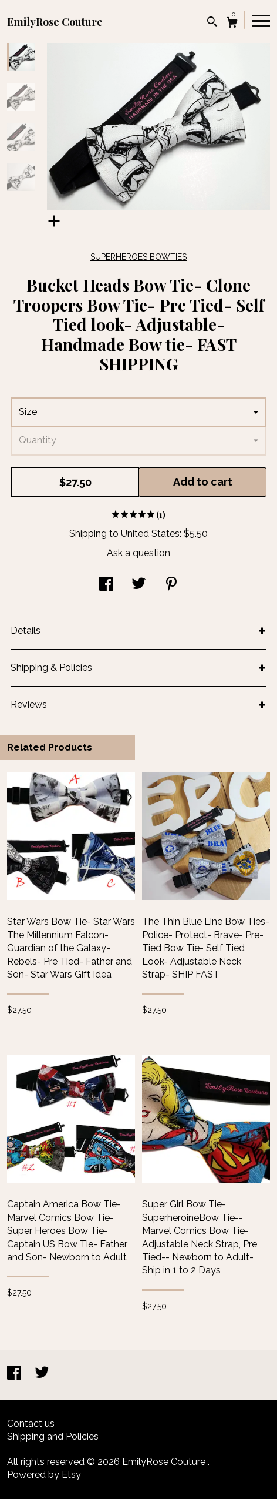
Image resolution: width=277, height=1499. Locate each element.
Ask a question (138, 552)
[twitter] (42, 1374)
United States (150, 533)
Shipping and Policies (53, 1436)
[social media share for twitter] (139, 585)
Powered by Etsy (44, 1474)
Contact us (31, 1423)
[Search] (212, 23)
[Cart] (232, 23)
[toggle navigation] (261, 20)
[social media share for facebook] (106, 585)
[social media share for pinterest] (171, 585)
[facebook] (15, 1374)
